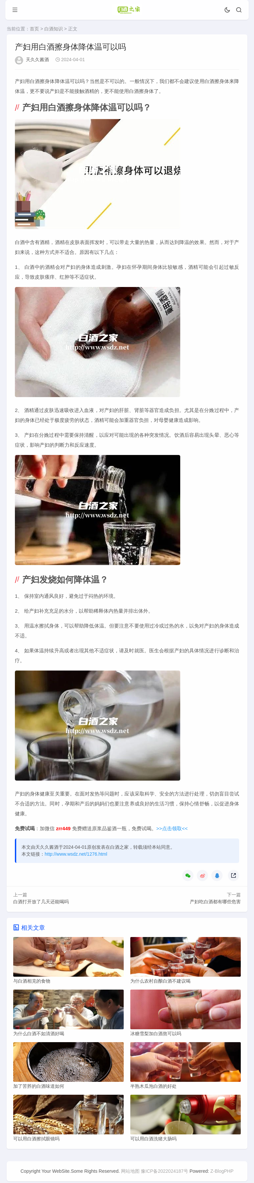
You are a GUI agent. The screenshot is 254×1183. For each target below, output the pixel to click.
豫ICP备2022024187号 (164, 1172)
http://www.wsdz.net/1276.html (76, 854)
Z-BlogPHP (221, 1172)
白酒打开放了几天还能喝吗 (41, 901)
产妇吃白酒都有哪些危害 (215, 901)
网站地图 (130, 1172)
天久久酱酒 (37, 59)
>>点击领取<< (172, 828)
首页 (34, 28)
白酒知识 (53, 28)
